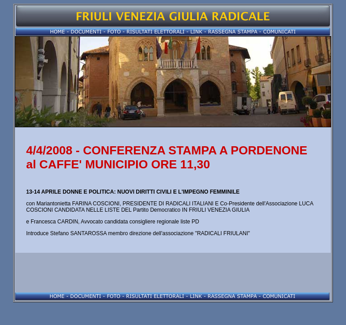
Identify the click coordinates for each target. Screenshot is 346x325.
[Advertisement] (173, 272)
